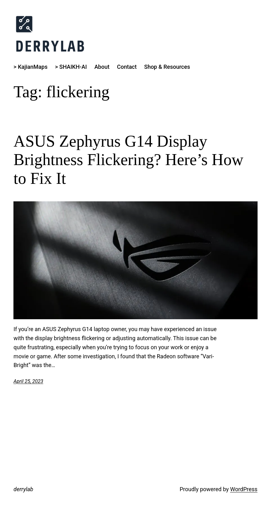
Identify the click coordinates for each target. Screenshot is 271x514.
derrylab (23, 489)
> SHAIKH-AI (71, 66)
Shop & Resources (167, 66)
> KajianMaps (30, 66)
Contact (127, 66)
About (101, 66)
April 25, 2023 (28, 381)
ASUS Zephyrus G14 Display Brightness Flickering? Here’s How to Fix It (128, 160)
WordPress (243, 489)
